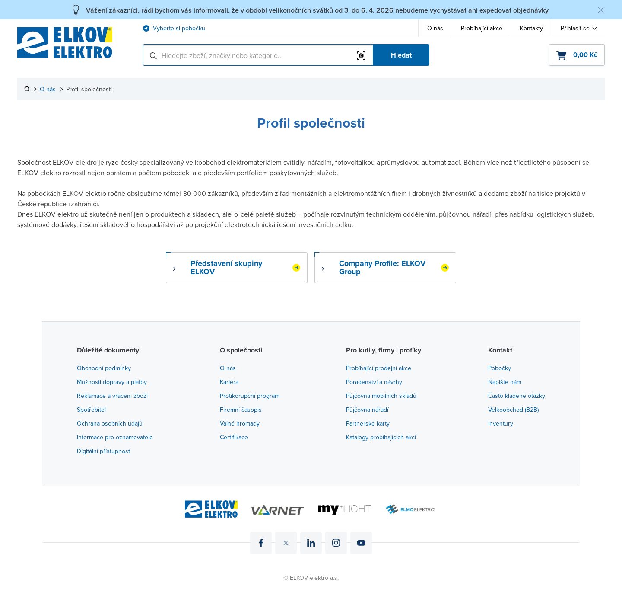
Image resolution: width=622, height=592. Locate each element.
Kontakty (531, 28)
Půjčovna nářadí (367, 409)
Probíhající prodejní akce (378, 368)
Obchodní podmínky (104, 368)
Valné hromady (240, 423)
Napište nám (504, 382)
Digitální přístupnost (103, 451)
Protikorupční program (249, 395)
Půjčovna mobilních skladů (381, 395)
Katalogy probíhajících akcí (381, 437)
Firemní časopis (241, 409)
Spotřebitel (91, 409)
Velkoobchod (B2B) (513, 409)
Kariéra (229, 382)
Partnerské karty (368, 423)
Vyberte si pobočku (179, 28)
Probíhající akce (481, 28)
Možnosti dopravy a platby (112, 382)
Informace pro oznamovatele (115, 437)
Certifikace (234, 437)
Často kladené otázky (516, 395)
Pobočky (499, 368)
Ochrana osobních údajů (110, 423)
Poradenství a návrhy (374, 382)
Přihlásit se (575, 28)
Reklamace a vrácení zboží (112, 395)
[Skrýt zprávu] (601, 10)
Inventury (500, 423)
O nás (435, 28)
